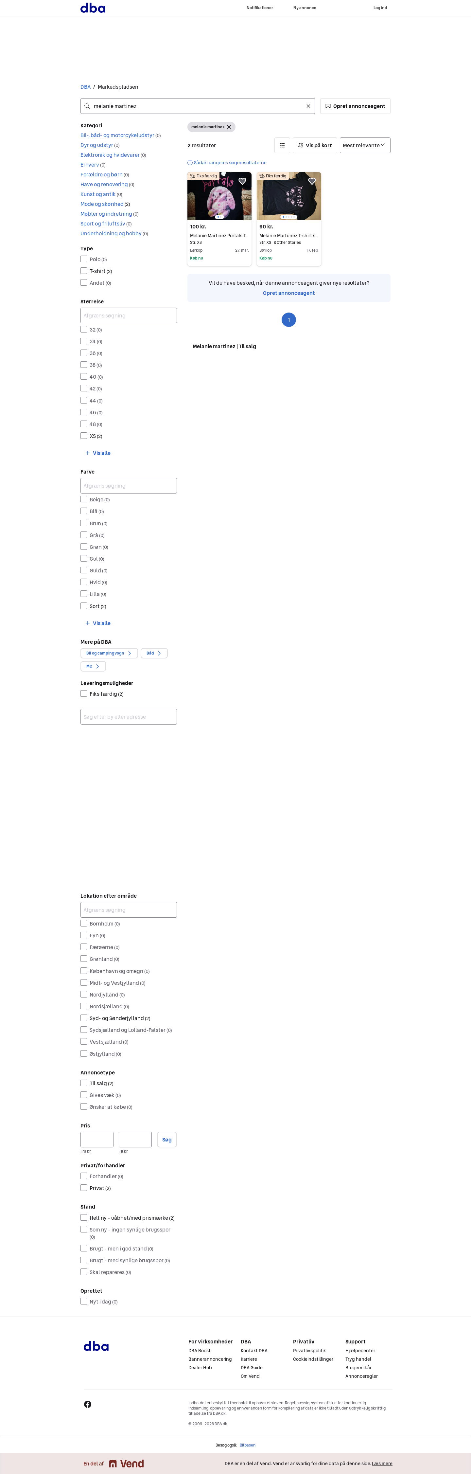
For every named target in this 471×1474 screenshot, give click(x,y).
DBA (85, 86)
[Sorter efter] (365, 145)
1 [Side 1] (289, 320)
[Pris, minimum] (96, 1139)
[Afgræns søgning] (128, 315)
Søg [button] (167, 1139)
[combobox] (197, 106)
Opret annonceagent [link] (289, 293)
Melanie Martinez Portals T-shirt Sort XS (219, 236)
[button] (355, 106)
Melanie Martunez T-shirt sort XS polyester (288, 236)
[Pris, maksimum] (135, 1139)
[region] (219, 196)
